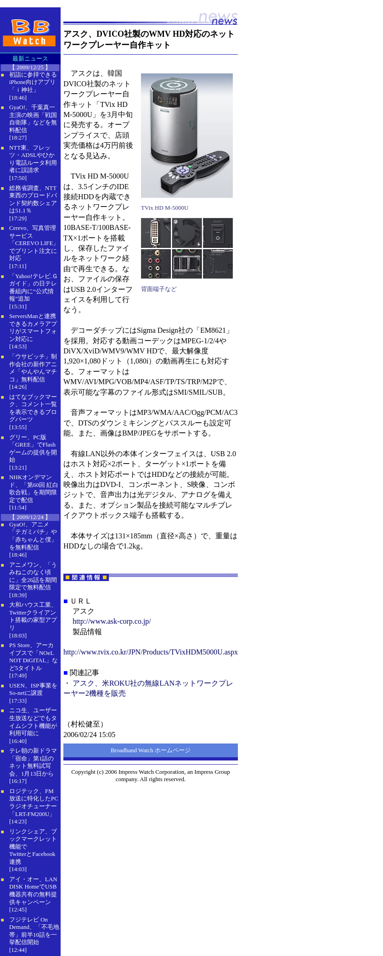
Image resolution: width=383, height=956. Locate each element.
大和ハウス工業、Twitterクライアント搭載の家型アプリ (33, 616)
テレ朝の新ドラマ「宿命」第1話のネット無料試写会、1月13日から (33, 762)
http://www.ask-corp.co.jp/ (112, 621)
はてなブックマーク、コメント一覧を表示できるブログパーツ (33, 408)
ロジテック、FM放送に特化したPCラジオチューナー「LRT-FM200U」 (33, 802)
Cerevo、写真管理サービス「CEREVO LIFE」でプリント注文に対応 (34, 243)
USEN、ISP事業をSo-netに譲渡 (33, 689)
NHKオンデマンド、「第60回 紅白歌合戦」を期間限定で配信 (33, 488)
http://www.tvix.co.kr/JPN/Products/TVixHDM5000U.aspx (150, 652)
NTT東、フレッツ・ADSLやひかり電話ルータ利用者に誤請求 (33, 159)
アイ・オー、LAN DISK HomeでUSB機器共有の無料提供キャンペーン (33, 891)
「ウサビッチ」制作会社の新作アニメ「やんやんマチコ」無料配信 (33, 368)
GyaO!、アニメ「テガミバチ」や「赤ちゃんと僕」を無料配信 (33, 536)
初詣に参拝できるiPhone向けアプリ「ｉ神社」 (33, 82)
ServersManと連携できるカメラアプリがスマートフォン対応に (33, 327)
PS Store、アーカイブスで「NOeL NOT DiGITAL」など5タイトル (33, 656)
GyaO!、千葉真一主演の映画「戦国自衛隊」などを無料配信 (33, 119)
